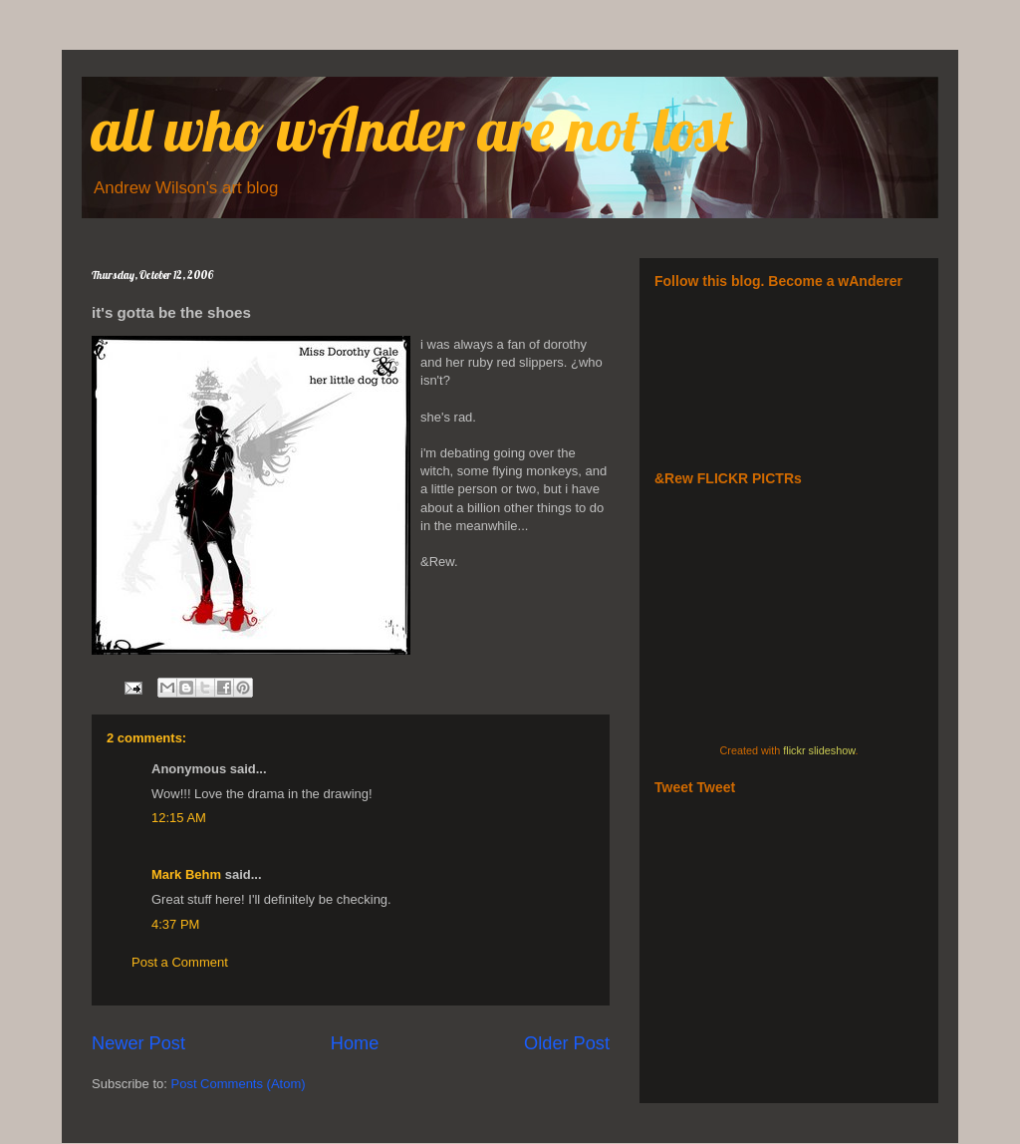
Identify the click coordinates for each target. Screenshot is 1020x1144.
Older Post (567, 1043)
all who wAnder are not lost (413, 129)
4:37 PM (175, 924)
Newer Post (138, 1043)
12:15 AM (178, 817)
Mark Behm (186, 874)
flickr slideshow (819, 750)
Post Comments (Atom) (238, 1083)
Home (355, 1043)
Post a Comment (179, 962)
